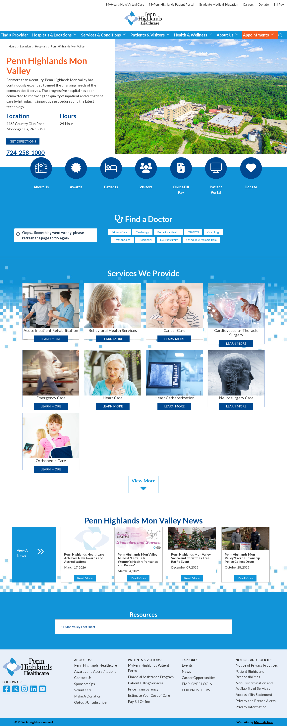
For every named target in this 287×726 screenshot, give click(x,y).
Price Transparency (143, 689)
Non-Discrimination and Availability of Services (254, 686)
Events (187, 665)
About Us (228, 34)
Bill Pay (278, 4)
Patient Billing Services (145, 683)
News (186, 671)
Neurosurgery (169, 239)
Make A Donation (87, 696)
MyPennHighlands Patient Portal (171, 4)
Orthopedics (122, 239)
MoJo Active (263, 722)
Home (12, 46)
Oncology (213, 232)
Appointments (258, 34)
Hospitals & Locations (54, 34)
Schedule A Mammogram (201, 239)
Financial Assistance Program (151, 677)
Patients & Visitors (150, 34)
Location (25, 46)
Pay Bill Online (139, 701)
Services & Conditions (103, 34)
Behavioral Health (168, 232)
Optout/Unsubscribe (90, 702)
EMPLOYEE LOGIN (197, 684)
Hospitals (41, 46)
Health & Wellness (193, 34)
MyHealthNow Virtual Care (125, 4)
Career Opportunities (198, 677)
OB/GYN (193, 232)
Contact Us (82, 677)
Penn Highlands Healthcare (95, 665)
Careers (248, 4)
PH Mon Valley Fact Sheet (77, 627)
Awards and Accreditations (95, 671)
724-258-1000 (25, 152)
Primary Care (119, 232)
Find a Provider (14, 34)
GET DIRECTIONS (23, 141)
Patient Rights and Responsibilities (250, 674)
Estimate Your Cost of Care (149, 695)
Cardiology (142, 232)
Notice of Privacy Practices (257, 665)
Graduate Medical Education (218, 4)
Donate (263, 4)
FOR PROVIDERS (196, 690)
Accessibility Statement (254, 694)
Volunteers (82, 690)
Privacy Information (251, 707)
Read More (86, 577)
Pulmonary (145, 239)
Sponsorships (84, 684)
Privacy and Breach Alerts (256, 700)
